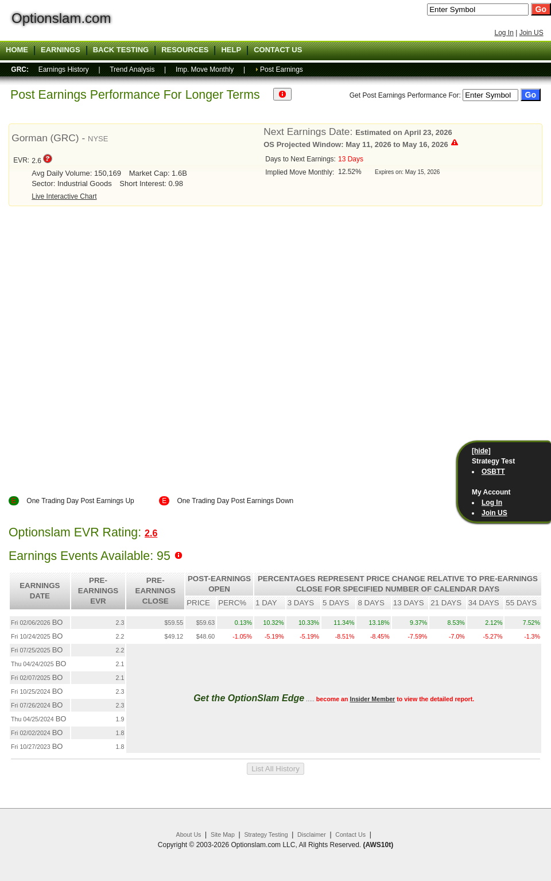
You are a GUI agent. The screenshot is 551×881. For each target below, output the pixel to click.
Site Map (223, 834)
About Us (188, 834)
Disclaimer (311, 834)
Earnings (60, 50)
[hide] (481, 451)
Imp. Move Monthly (205, 69)
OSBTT (493, 471)
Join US (531, 33)
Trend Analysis (132, 69)
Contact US (278, 50)
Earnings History (63, 69)
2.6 (151, 533)
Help (231, 50)
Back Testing (121, 50)
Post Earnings (281, 69)
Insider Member (372, 698)
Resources (184, 50)
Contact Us (350, 834)
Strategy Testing (266, 834)
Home (17, 50)
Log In (503, 33)
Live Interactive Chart (64, 196)
